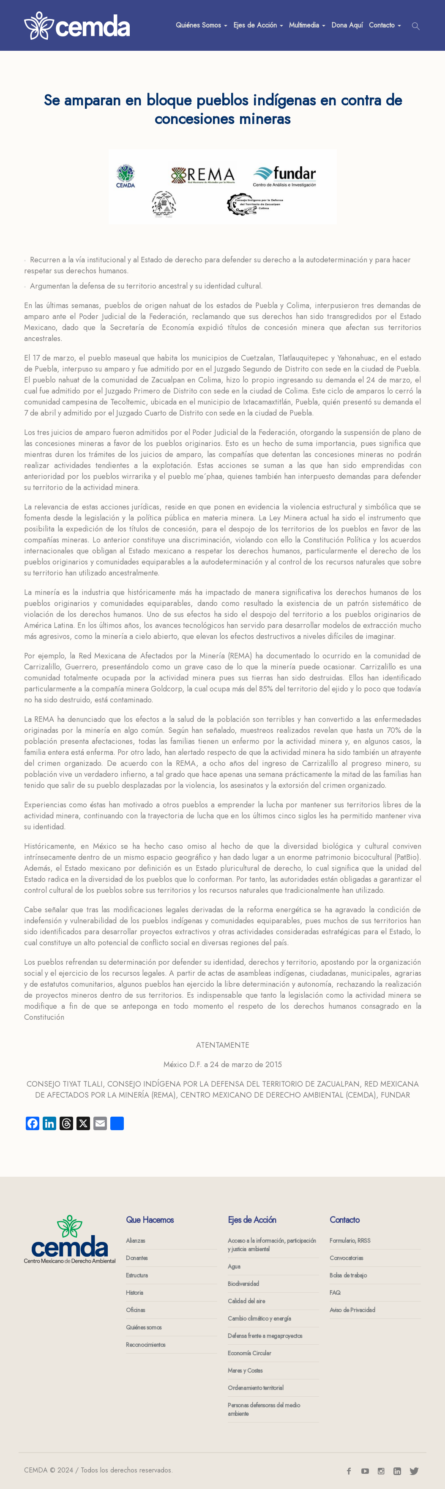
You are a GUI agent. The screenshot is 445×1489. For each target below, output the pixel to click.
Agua (234, 1266)
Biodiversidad (243, 1284)
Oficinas (135, 1310)
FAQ (335, 1292)
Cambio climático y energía (259, 1318)
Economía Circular (249, 1353)
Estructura (137, 1275)
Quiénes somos (143, 1327)
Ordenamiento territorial (255, 1388)
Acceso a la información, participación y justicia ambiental (272, 1244)
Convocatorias (346, 1258)
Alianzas (135, 1240)
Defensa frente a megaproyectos (265, 1336)
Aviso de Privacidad (352, 1310)
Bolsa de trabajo (348, 1275)
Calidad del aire (246, 1301)
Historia (134, 1292)
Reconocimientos (145, 1344)
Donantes (136, 1258)
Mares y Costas (245, 1370)
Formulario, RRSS (350, 1240)
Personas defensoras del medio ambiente (264, 1409)
